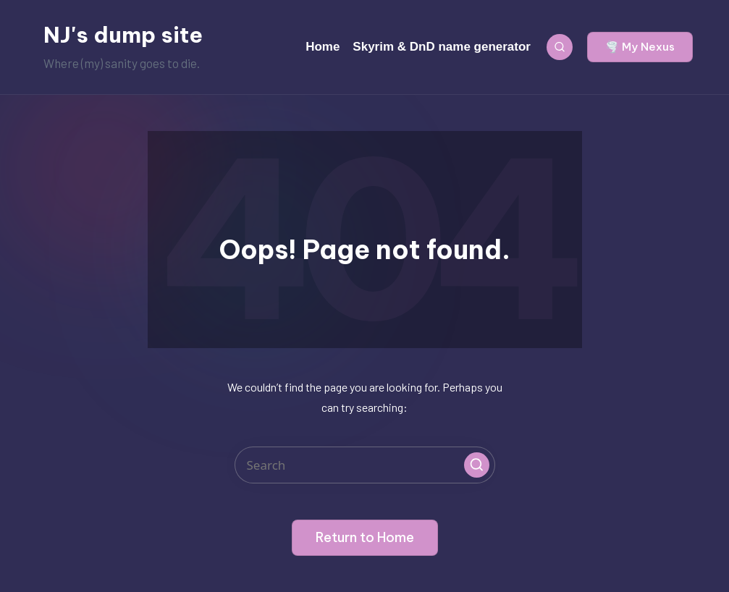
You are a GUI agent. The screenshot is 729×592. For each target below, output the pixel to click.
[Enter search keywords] (365, 465)
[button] (640, 47)
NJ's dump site (123, 34)
